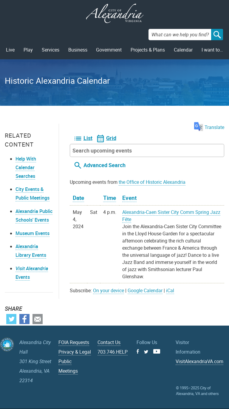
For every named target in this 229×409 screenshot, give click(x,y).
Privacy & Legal (74, 352)
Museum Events (32, 233)
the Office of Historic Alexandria (152, 182)
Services (50, 49)
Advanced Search (104, 165)
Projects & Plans (148, 49)
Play (28, 49)
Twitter (11, 319)
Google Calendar (145, 290)
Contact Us (109, 342)
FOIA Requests (73, 342)
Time (109, 198)
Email (38, 319)
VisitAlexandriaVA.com (199, 361)
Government (109, 49)
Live (10, 49)
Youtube (156, 351)
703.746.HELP (113, 352)
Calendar (183, 49)
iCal (170, 290)
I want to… (212, 49)
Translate (209, 127)
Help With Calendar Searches (26, 167)
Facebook (24, 319)
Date (78, 198)
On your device (108, 290)
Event (129, 198)
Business (77, 49)
